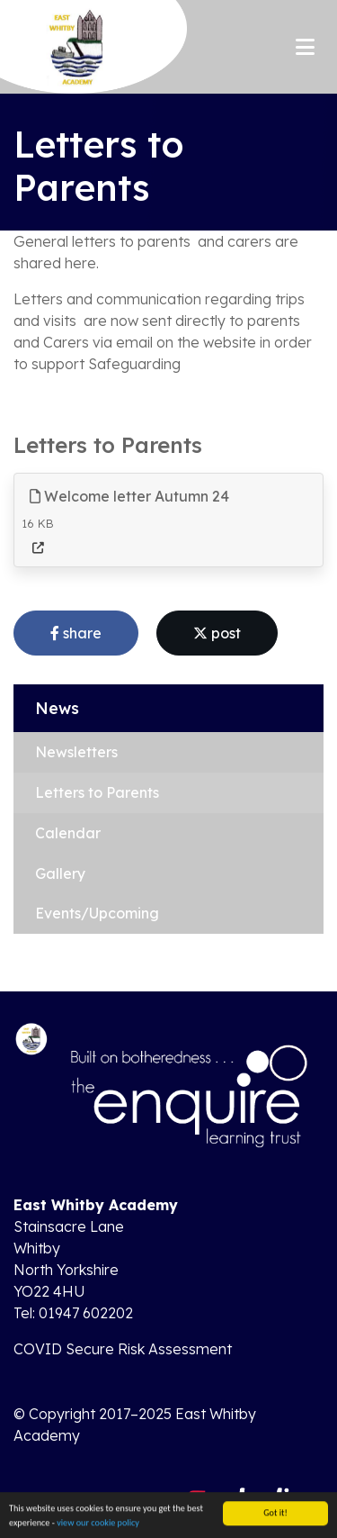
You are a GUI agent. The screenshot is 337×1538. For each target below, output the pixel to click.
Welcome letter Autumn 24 (129, 496)
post (217, 633)
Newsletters (76, 752)
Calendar (68, 833)
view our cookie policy (98, 1525)
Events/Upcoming (97, 913)
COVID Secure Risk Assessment (122, 1349)
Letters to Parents (97, 792)
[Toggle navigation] (305, 47)
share (76, 633)
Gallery (60, 873)
